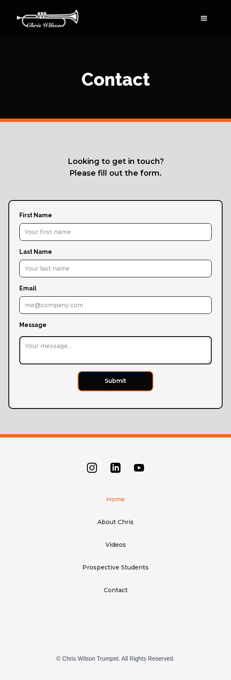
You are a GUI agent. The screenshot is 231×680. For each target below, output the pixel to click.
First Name (35, 215)
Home (115, 499)
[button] (204, 18)
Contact (116, 590)
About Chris (115, 522)
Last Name (35, 251)
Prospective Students (115, 567)
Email (28, 288)
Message (33, 325)
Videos (115, 544)
